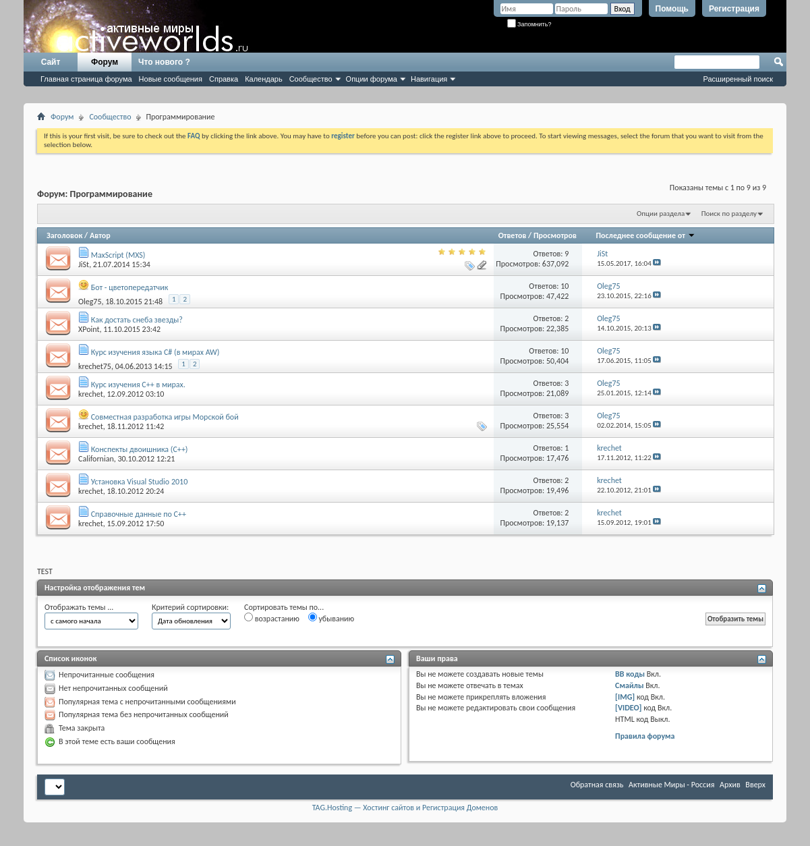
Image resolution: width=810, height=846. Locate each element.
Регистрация (734, 8)
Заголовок (64, 235)
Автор (100, 235)
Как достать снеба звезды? (137, 320)
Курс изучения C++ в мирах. (138, 384)
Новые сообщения (170, 79)
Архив (730, 784)
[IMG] (625, 697)
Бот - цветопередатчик (130, 287)
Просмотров (555, 235)
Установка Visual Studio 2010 (139, 481)
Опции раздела (661, 213)
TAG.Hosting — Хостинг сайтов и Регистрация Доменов (405, 807)
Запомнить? (529, 24)
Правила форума (644, 736)
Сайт (51, 62)
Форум (104, 62)
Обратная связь (597, 784)
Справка (223, 79)
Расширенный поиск (738, 79)
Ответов (512, 235)
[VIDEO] (628, 707)
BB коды (630, 674)
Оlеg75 (89, 301)
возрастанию (271, 618)
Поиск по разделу (729, 213)
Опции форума (371, 79)
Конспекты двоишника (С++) (139, 449)
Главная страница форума (86, 79)
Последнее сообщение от (645, 235)
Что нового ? (164, 62)
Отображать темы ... (79, 607)
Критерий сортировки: (190, 607)
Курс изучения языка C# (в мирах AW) (155, 352)
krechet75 (94, 366)
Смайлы (629, 685)
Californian (96, 458)
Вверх (755, 784)
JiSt (83, 264)
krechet (90, 394)
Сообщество (310, 79)
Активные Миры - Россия (671, 784)
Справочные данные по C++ (138, 514)
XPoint (88, 329)
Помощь (672, 8)
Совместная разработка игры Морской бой (165, 417)
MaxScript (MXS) (118, 255)
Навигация (429, 79)
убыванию (331, 618)
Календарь (264, 79)
